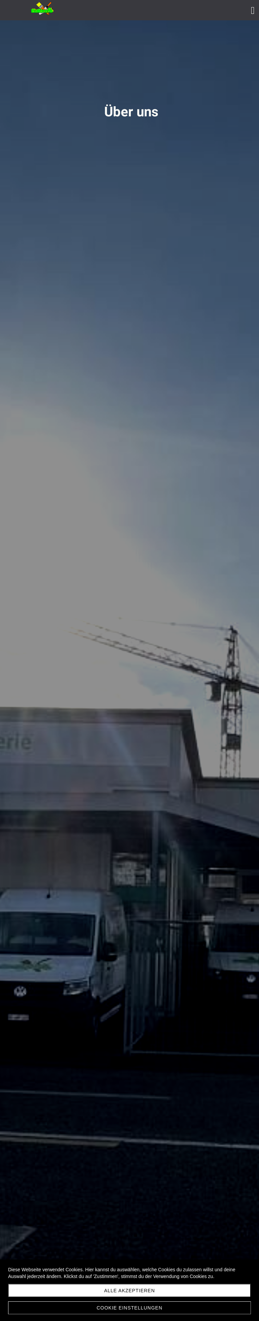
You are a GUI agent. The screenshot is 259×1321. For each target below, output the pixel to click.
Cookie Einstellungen (129, 1308)
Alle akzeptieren (129, 1290)
